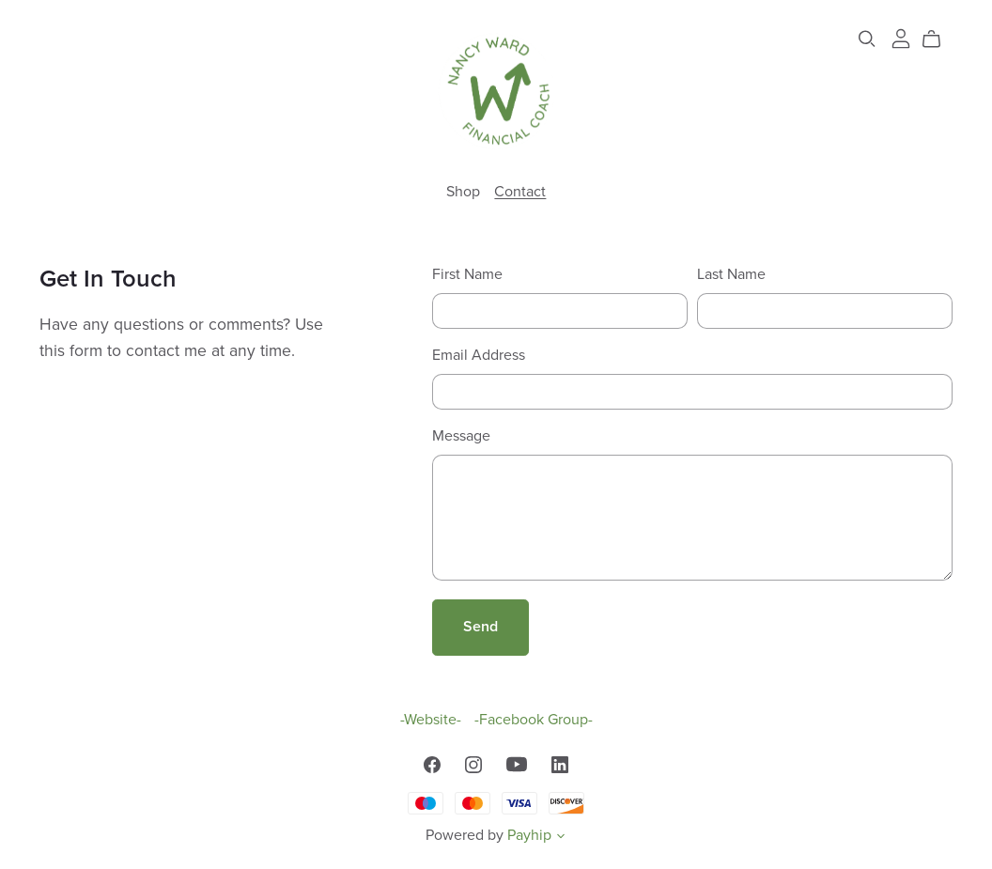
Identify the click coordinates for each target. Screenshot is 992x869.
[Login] (901, 37)
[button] (560, 838)
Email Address (478, 355)
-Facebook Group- (533, 719)
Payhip (529, 835)
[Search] (867, 39)
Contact (520, 190)
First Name (467, 274)
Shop (463, 190)
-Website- (432, 719)
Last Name (731, 274)
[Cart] (939, 39)
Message (461, 436)
